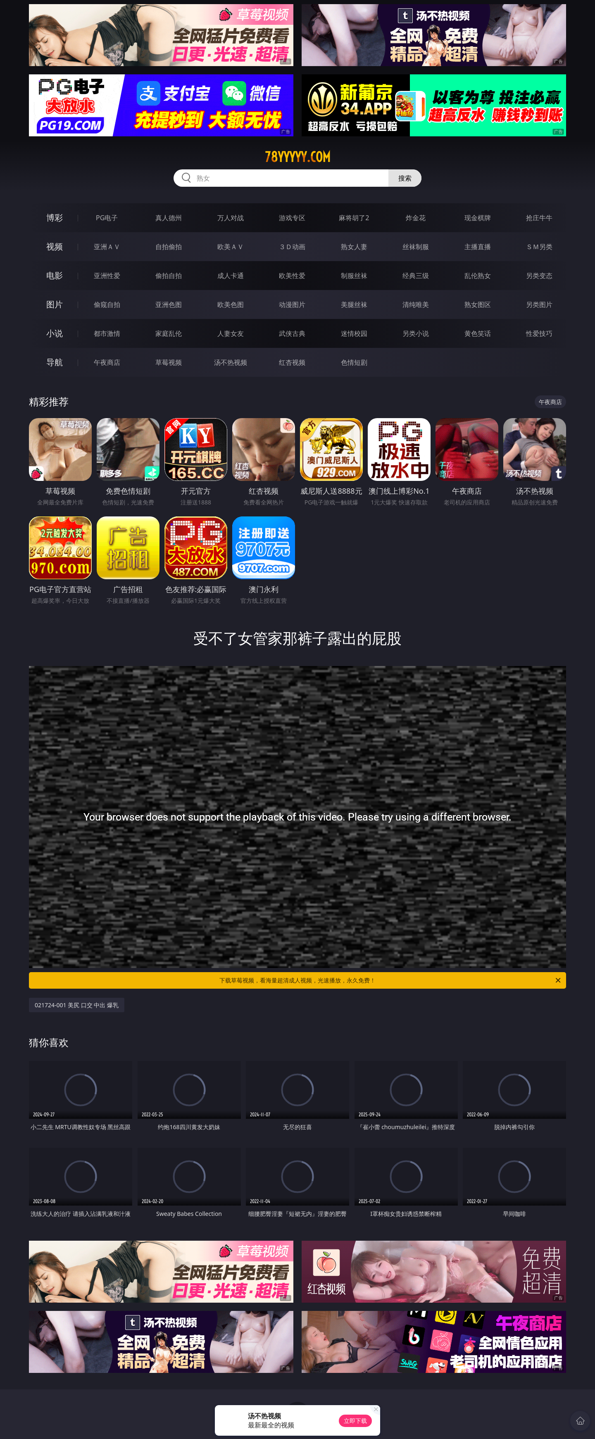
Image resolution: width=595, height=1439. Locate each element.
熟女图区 (477, 304)
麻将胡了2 (354, 217)
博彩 (54, 217)
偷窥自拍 (107, 304)
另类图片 (539, 304)
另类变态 (539, 275)
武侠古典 (292, 333)
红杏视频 (292, 362)
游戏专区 (292, 217)
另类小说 (415, 333)
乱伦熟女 (477, 275)
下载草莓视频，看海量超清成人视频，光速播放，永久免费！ (390, 980)
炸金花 (416, 217)
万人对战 (230, 217)
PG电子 (107, 217)
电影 (54, 275)
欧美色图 (230, 304)
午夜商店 (107, 362)
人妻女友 (230, 333)
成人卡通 (230, 275)
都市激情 (107, 333)
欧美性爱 (292, 275)
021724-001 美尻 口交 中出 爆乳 (77, 1005)
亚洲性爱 (107, 275)
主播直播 (477, 246)
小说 (54, 333)
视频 (54, 246)
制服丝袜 (354, 275)
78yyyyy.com (298, 157)
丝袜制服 (415, 246)
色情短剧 (354, 362)
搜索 (405, 178)
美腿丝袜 (354, 304)
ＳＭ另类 (539, 246)
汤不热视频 (230, 362)
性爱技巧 (539, 333)
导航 (54, 362)
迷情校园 (354, 333)
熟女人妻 (354, 246)
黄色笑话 (477, 333)
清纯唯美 (415, 304)
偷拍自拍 (168, 275)
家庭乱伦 (168, 333)
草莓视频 (168, 362)
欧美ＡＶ (230, 246)
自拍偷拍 (168, 246)
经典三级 (415, 275)
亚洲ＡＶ (107, 246)
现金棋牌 (477, 217)
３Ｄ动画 (292, 246)
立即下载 (355, 1421)
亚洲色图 (168, 304)
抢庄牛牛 (539, 217)
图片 (54, 304)
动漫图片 (292, 304)
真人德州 (168, 217)
